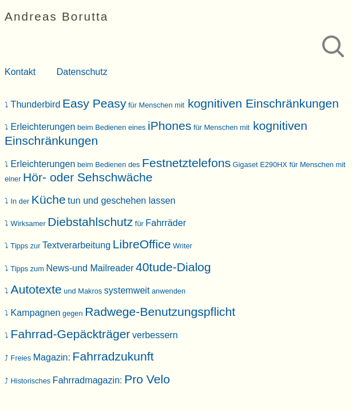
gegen (123, 313)
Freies (82, 358)
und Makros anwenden (98, 291)
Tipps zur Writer (101, 245)
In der (93, 201)
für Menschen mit (175, 105)
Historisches (90, 381)
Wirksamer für (99, 223)
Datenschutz (82, 72)
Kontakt (20, 72)
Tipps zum (110, 268)
